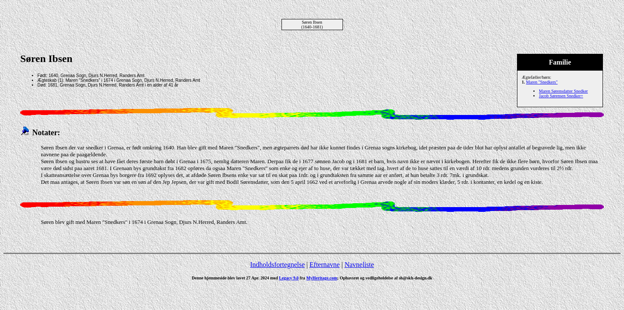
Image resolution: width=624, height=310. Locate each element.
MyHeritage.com (321, 278)
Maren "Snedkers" (541, 82)
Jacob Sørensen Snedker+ (561, 95)
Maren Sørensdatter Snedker (563, 91)
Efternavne (324, 264)
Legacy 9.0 (289, 278)
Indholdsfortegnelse (277, 264)
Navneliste (359, 264)
